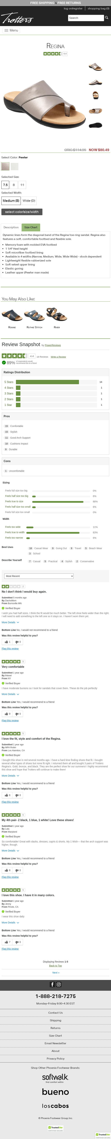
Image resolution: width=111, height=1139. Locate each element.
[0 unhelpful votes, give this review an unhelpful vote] (17, 642)
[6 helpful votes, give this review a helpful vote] (7, 795)
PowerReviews (53, 345)
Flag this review (10, 648)
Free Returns (69, 3)
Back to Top (55, 965)
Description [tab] (11, 227)
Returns (55, 1028)
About (56, 1051)
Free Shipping (42, 3)
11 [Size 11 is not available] (22, 185)
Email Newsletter (55, 1043)
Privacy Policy (55, 1058)
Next (55, 972)
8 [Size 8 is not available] (14, 185)
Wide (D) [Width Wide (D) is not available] (29, 201)
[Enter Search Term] (86, 18)
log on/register (73, 8)
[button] (103, 1135)
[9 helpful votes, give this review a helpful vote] (7, 714)
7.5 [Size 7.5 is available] (5, 185)
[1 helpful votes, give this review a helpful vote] (7, 642)
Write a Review (58, 357)
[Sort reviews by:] (39, 576)
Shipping (55, 1020)
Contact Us (55, 1012)
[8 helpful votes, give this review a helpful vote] (7, 870)
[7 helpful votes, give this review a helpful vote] (7, 942)
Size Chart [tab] (30, 227)
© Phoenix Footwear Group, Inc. (55, 1118)
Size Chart (55, 1035)
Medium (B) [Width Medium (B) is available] (11, 201)
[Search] (106, 17)
